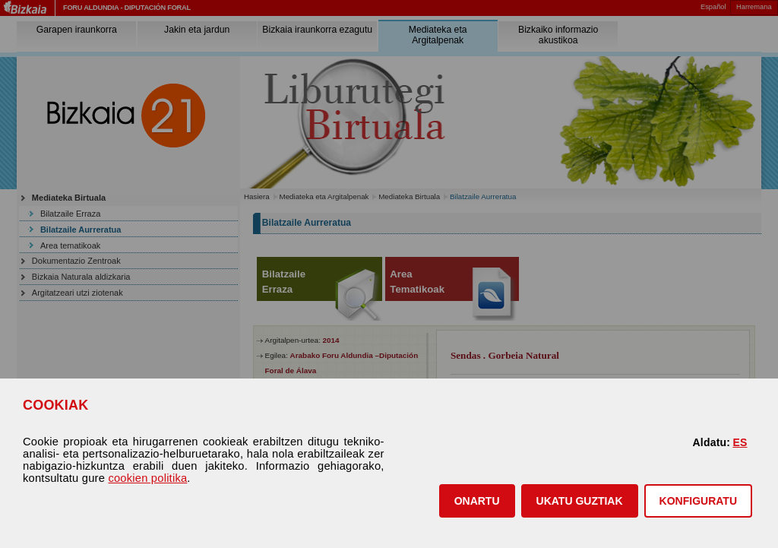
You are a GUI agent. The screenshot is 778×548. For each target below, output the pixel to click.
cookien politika (147, 478)
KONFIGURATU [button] (698, 501)
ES (739, 442)
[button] (477, 501)
